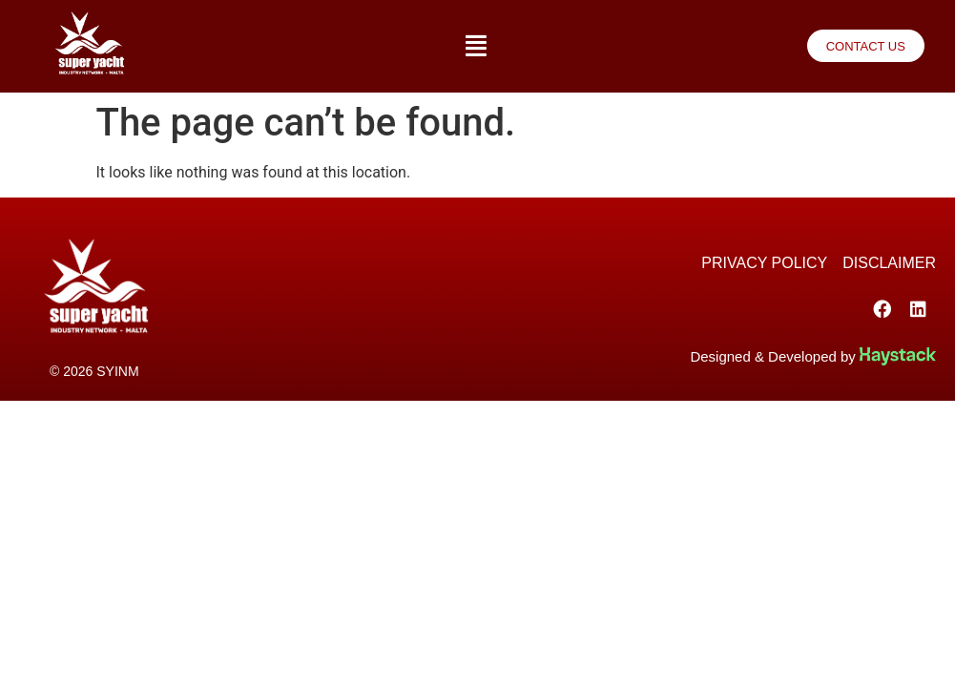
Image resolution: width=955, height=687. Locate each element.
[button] (476, 47)
